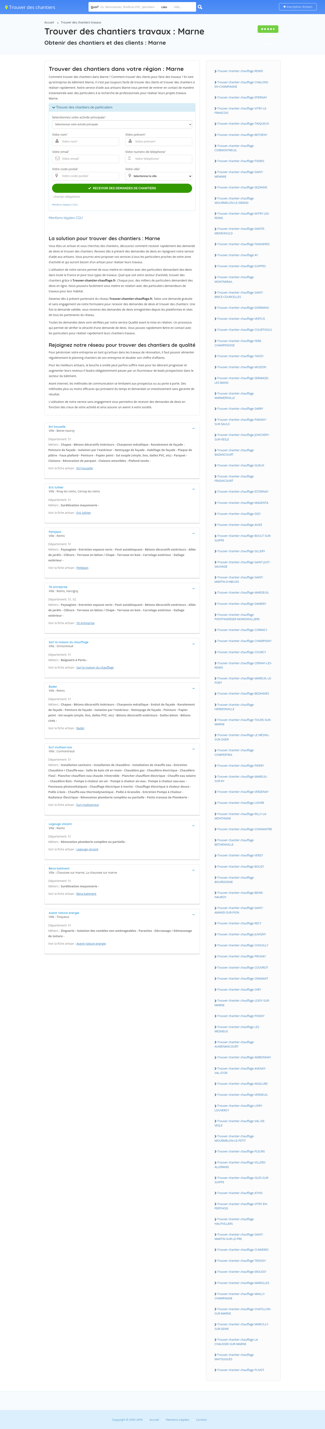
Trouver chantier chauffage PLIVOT (240, 1370)
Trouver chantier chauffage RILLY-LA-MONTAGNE (241, 816)
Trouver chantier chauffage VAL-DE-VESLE (240, 1123)
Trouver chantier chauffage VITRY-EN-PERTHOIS (241, 1206)
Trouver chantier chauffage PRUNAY (241, 956)
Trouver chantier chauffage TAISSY (240, 356)
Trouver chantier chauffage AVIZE (239, 525)
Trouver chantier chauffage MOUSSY (241, 1272)
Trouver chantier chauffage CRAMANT (242, 978)
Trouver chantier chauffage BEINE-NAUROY (239, 895)
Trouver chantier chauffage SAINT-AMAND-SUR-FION (239, 910)
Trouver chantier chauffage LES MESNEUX (237, 1029)
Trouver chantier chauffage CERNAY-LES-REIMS (243, 665)
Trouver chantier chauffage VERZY (240, 855)
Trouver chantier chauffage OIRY (239, 989)
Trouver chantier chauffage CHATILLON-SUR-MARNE (243, 1311)
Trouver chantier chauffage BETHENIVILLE (234, 842)
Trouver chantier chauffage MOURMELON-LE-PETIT (234, 1138)
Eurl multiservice (87, 805)
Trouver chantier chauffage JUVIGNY (241, 934)
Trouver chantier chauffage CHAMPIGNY (244, 641)
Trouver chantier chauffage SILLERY (241, 551)
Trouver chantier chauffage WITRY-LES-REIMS (242, 216)
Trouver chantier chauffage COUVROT (242, 967)
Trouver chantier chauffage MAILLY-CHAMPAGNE (240, 1296)
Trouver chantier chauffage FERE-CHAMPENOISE (238, 343)
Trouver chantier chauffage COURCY (241, 652)
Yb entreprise (85, 623)
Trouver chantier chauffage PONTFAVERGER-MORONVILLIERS (237, 617)
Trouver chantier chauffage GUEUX (240, 465)
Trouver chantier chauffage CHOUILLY (242, 945)
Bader (80, 728)
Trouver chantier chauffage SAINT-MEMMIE (239, 174)
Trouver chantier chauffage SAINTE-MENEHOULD (240, 231)
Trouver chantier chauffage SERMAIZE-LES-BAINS (242, 380)
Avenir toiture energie (91, 944)
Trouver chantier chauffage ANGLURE (242, 1084)
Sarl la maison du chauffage (95, 667)
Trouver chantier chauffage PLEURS (241, 1151)
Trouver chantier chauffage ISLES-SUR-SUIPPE (242, 1180)
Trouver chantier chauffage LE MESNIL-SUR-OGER (242, 737)
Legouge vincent (87, 849)
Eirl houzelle (84, 468)
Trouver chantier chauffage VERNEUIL (242, 1095)
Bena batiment (86, 894)
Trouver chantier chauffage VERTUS (241, 319)
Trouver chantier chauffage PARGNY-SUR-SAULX (241, 422)
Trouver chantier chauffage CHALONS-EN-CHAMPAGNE (242, 84)
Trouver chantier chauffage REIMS (240, 71)
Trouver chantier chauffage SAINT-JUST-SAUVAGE (242, 564)
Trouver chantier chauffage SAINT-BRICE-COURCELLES (239, 294)
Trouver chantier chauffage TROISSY (241, 1261)
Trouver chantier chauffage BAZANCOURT (234, 452)
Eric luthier (83, 513)
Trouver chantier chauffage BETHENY (242, 135)
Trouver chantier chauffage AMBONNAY (244, 1057)
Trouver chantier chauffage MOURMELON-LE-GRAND (234, 200)
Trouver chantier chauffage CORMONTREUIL (234, 148)
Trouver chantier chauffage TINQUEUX (243, 123)
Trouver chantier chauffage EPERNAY (242, 97)
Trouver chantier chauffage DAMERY (241, 604)
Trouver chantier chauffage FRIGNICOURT (234, 478)
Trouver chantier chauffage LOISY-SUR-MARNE (242, 1003)
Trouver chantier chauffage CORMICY (242, 630)
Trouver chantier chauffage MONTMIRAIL (234, 279)
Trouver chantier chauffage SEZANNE (242, 187)
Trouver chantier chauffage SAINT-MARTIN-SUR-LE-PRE (239, 1236)
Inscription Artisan (297, 7)
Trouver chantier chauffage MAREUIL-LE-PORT (243, 680)
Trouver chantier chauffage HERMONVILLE (234, 707)
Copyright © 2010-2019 (127, 1420)
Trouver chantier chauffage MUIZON (241, 367)
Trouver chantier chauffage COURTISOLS (244, 330)
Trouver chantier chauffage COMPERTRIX (234, 752)
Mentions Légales (177, 1420)
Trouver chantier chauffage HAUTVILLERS (234, 1221)
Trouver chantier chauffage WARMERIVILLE (234, 395)
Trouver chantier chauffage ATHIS (239, 1193)
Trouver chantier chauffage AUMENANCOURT (234, 1044)
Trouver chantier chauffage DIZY (239, 514)
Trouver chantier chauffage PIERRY (240, 765)
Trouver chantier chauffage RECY (239, 923)
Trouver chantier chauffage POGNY (240, 1016)
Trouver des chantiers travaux (81, 22)
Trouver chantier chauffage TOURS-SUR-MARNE (243, 722)
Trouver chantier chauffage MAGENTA (242, 503)
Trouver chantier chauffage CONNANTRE (244, 829)
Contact (201, 1420)
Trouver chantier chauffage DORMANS (243, 308)
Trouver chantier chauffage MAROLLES (243, 1283)
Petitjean (82, 568)
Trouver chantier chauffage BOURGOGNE (234, 880)
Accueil (49, 22)
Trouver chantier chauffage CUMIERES (242, 1250)
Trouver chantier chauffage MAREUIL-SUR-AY (241, 779)
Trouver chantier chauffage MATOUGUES (234, 1357)
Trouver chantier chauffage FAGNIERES (243, 244)
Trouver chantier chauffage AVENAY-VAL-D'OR (240, 1070)
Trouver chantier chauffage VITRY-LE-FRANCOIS (241, 110)
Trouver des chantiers (30, 7)
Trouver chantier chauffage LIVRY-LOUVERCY (239, 1108)
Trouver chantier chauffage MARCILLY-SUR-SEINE (242, 1326)
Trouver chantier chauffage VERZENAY (243, 792)
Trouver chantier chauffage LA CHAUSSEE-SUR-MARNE (236, 1342)
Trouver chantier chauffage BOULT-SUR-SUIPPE (243, 538)
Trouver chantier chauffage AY (237, 255)
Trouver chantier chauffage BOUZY (240, 866)
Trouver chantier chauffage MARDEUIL (243, 592)
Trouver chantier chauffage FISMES (240, 161)
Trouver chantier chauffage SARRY (240, 409)
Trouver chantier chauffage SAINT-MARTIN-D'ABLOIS (239, 579)
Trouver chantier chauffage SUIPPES (241, 266)
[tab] (122, 428)
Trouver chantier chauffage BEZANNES (243, 693)
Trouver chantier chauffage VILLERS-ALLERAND (240, 1164)
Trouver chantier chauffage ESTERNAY (242, 491)
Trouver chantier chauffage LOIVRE (240, 803)
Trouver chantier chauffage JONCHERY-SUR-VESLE (242, 437)
